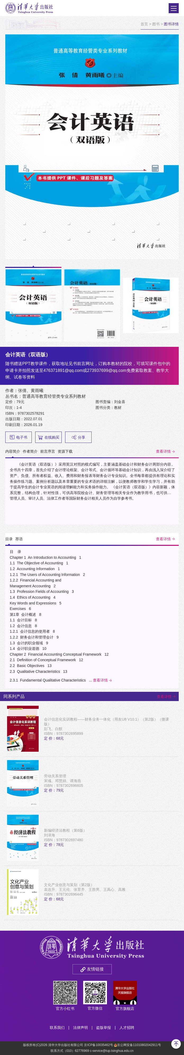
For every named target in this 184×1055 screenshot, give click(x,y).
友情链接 (95, 969)
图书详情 (171, 24)
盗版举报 (103, 1027)
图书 (156, 24)
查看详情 (163, 451)
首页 (144, 24)
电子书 (18, 437)
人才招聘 (126, 1027)
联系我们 (57, 1027)
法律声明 (80, 1027)
